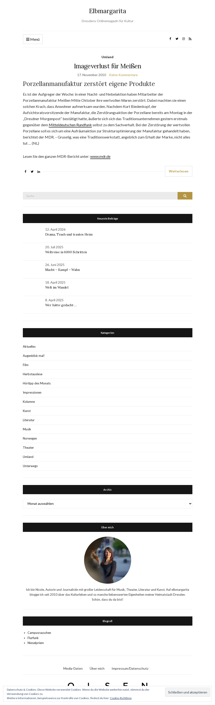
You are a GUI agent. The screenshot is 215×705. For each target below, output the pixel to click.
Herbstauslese (32, 374)
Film (25, 365)
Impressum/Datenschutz (130, 668)
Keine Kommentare (123, 75)
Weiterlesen (178, 171)
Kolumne (29, 401)
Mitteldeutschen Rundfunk (70, 124)
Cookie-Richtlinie (121, 698)
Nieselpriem (36, 643)
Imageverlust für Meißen (107, 66)
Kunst (27, 411)
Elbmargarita (107, 11)
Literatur (29, 420)
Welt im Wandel (57, 287)
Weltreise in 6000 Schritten (66, 252)
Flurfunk (33, 638)
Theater (28, 447)
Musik (27, 429)
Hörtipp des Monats (37, 383)
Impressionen (32, 392)
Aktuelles (29, 346)
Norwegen (30, 438)
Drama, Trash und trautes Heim (69, 234)
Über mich (97, 668)
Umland (107, 57)
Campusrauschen (39, 633)
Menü (33, 39)
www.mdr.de (100, 156)
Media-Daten (73, 668)
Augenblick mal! (34, 356)
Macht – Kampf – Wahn (62, 270)
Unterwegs (30, 466)
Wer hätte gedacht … (61, 305)
